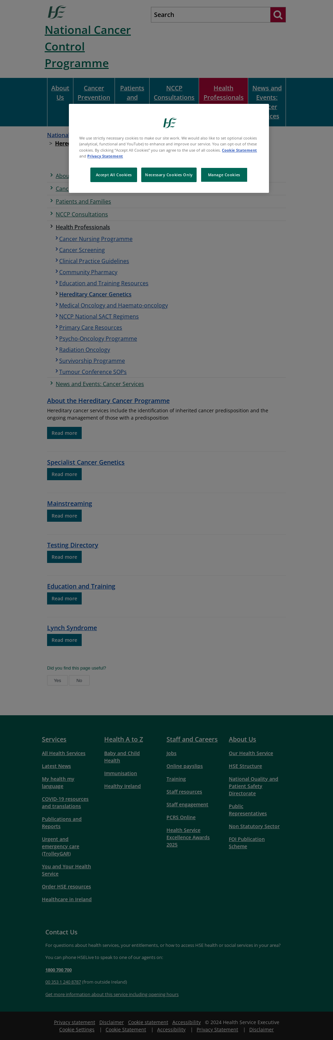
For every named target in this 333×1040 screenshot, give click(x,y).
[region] (169, 148)
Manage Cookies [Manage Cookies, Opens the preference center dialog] (224, 174)
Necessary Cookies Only (169, 174)
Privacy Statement (105, 156)
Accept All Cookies (114, 174)
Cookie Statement (239, 150)
